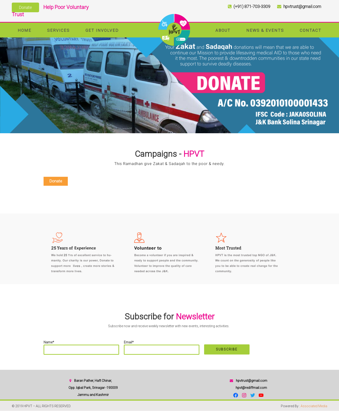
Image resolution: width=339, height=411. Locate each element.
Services (58, 30)
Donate (25, 7)
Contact (310, 30)
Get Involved (102, 30)
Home (24, 30)
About (222, 30)
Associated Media (314, 406)
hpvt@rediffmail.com (251, 388)
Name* (81, 347)
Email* (161, 347)
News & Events (265, 30)
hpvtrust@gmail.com (251, 381)
